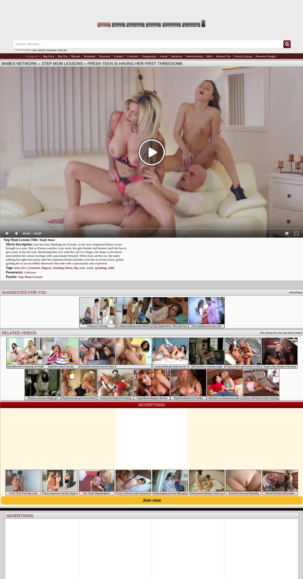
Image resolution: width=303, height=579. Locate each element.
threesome (51, 50)
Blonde (75, 56)
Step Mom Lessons (62, 63)
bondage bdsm (62, 268)
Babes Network (19, 63)
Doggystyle (149, 56)
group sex (62, 50)
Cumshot (132, 56)
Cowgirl (118, 56)
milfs (111, 268)
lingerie (47, 268)
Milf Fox (151, 10)
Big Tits (62, 56)
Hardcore (177, 56)
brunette (34, 268)
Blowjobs (90, 56)
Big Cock (48, 56)
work (89, 268)
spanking (101, 268)
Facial (163, 56)
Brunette (104, 56)
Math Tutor (47, 240)
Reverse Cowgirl (266, 56)
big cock (79, 268)
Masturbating (194, 56)
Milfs (210, 56)
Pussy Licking (243, 56)
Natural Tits (223, 56)
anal (34, 50)
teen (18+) (20, 268)
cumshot (41, 50)
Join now (152, 500)
